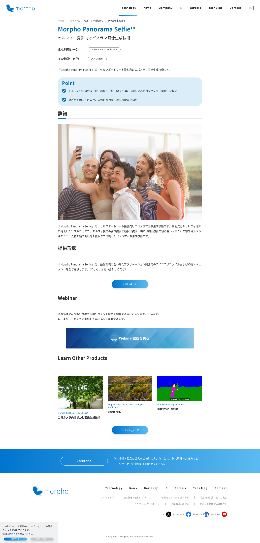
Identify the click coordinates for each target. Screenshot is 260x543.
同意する (15, 539)
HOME (61, 20)
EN (250, 7)
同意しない (41, 539)
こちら (12, 534)
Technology (74, 20)
